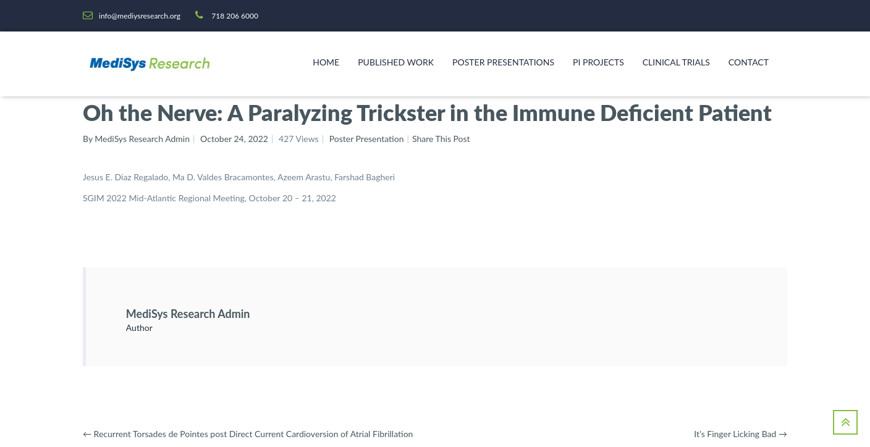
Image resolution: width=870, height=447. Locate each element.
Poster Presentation (366, 138)
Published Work (396, 62)
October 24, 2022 (234, 138)
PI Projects (598, 62)
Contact (749, 62)
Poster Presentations (503, 62)
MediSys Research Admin (188, 313)
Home (326, 62)
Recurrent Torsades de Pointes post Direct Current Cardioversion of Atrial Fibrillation (248, 433)
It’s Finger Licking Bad (740, 433)
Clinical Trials (676, 62)
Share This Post (441, 138)
